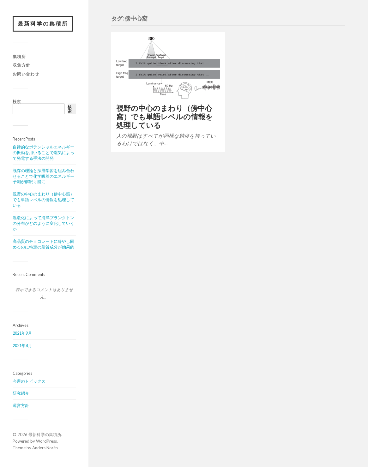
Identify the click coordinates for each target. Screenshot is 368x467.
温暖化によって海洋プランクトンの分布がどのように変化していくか (43, 223)
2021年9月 (22, 333)
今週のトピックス (29, 381)
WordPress (46, 441)
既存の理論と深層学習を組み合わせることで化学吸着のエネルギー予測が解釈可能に (43, 176)
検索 (17, 101)
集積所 (19, 56)
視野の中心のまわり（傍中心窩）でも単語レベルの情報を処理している (43, 199)
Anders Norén (45, 447)
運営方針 (21, 405)
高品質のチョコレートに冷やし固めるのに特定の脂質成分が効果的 (43, 244)
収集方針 (21, 65)
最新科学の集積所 (43, 23)
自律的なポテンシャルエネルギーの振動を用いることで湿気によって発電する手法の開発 (43, 152)
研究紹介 (21, 393)
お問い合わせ (26, 73)
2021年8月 (22, 345)
